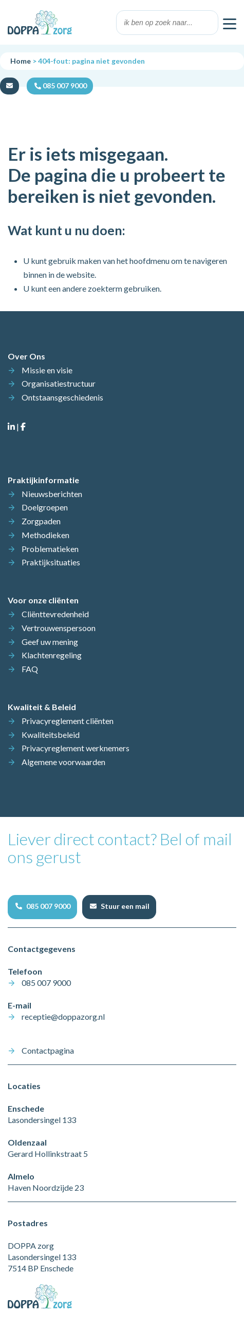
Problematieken (50, 549)
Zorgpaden (41, 521)
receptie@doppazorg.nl (63, 1016)
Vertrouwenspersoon (59, 628)
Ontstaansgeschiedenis (62, 397)
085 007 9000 (46, 982)
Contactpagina (48, 1050)
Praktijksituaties (51, 562)
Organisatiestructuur (59, 383)
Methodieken (45, 535)
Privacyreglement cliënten (68, 721)
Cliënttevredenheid (55, 614)
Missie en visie (47, 370)
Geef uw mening (50, 641)
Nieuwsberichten (52, 494)
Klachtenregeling (52, 655)
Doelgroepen (45, 507)
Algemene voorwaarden (63, 762)
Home (20, 60)
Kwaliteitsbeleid (51, 734)
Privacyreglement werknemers (75, 748)
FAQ (30, 669)
